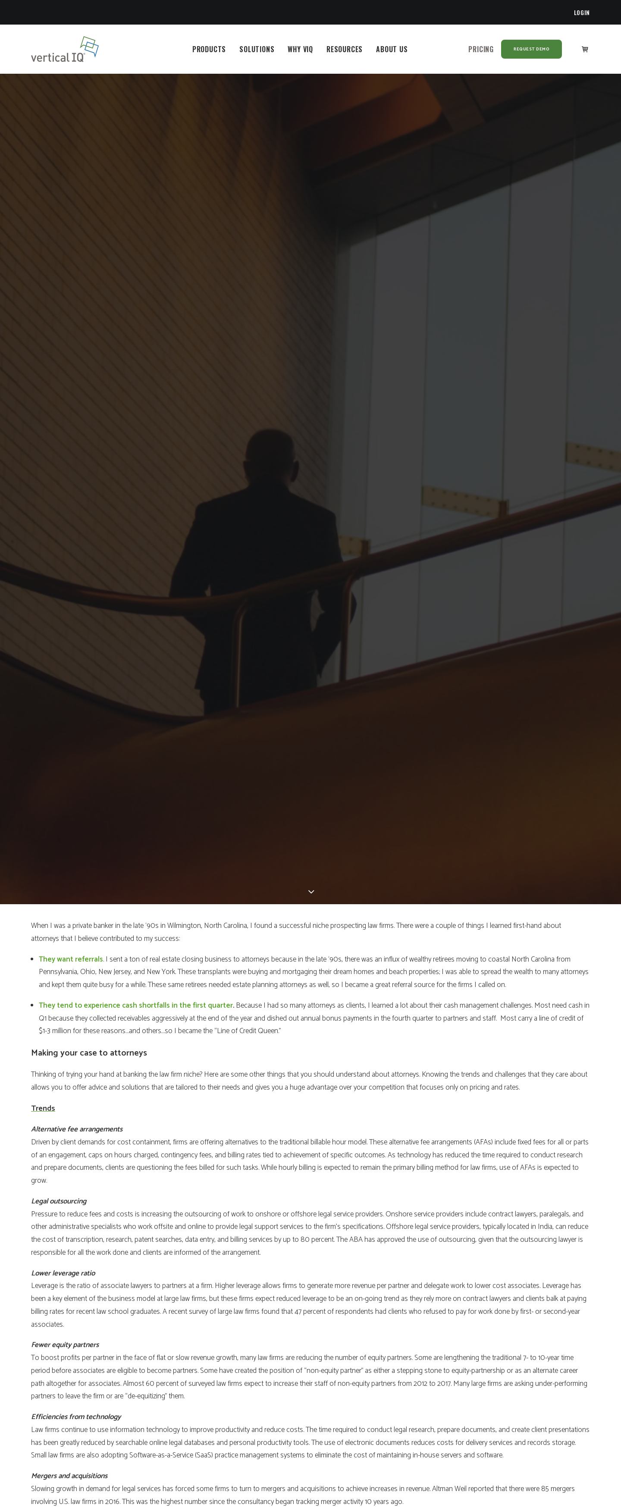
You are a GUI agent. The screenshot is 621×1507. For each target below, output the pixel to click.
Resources (344, 49)
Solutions (256, 49)
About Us (392, 49)
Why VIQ (300, 49)
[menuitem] (582, 12)
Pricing (481, 49)
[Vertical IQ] (65, 49)
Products (209, 49)
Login (582, 12)
